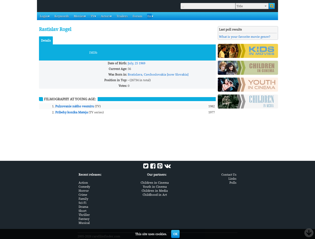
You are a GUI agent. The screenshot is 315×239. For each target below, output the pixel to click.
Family (83, 199)
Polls (232, 183)
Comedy (84, 187)
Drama (83, 207)
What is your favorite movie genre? (244, 37)
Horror (84, 191)
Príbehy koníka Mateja (71, 112)
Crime (83, 195)
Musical (84, 223)
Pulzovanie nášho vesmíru (74, 106)
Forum (137, 16)
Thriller (84, 215)
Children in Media (155, 191)
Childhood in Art (155, 195)
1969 (142, 63)
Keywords (61, 16)
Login (43, 16)
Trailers (122, 16)
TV (92, 16)
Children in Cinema (155, 183)
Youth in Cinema (155, 187)
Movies (78, 16)
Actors (105, 16)
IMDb (93, 52)
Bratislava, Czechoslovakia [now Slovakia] (158, 74)
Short (82, 211)
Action (83, 183)
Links (232, 178)
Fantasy (84, 219)
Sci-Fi (82, 203)
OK (175, 234)
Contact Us (228, 174)
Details (46, 40)
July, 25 (133, 63)
